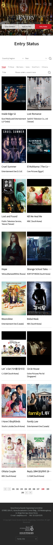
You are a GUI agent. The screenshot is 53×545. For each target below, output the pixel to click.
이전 (9, 489)
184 (25, 489)
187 (38, 489)
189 (47, 489)
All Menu (50, 4)
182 (17, 489)
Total (4, 67)
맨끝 (30, 492)
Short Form (35, 67)
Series (27, 67)
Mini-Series (19, 67)
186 (33, 489)
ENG (37, 4)
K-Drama (45, 67)
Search (45, 4)
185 (29, 489)
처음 (5, 489)
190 (22, 492)
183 (21, 489)
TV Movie (11, 67)
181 (13, 489)
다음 (26, 492)
